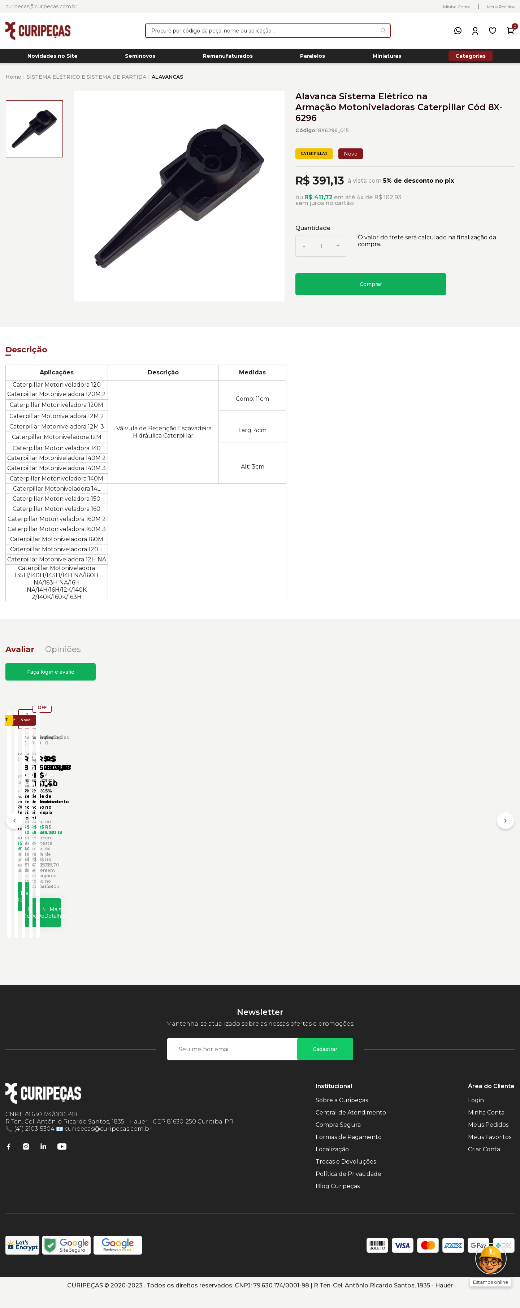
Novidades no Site (52, 58)
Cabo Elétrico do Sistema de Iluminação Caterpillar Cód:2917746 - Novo (191, 850)
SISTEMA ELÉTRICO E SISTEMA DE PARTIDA (86, 81)
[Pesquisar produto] (383, 30)
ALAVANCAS (167, 81)
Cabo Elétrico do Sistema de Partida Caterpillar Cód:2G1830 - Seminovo (323, 850)
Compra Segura (338, 1138)
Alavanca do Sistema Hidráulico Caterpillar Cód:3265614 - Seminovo (58, 853)
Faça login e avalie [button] (50, 676)
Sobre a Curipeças (342, 1114)
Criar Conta (484, 1163)
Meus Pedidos (501, 6)
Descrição (26, 353)
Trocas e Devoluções (346, 1175)
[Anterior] (14, 830)
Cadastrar (325, 1063)
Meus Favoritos (489, 1150)
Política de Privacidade (348, 1187)
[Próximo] (505, 830)
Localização (332, 1163)
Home (13, 81)
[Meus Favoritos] (492, 30)
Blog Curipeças (338, 1199)
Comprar (371, 288)
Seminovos (140, 58)
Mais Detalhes (74, 919)
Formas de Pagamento (349, 1150)
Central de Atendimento (351, 1126)
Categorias (470, 58)
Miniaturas (387, 58)
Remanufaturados (228, 58)
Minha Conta (457, 6)
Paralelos (312, 58)
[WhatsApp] (458, 30)
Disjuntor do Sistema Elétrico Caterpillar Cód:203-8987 (448, 850)
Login (476, 1114)
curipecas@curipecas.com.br (41, 6)
